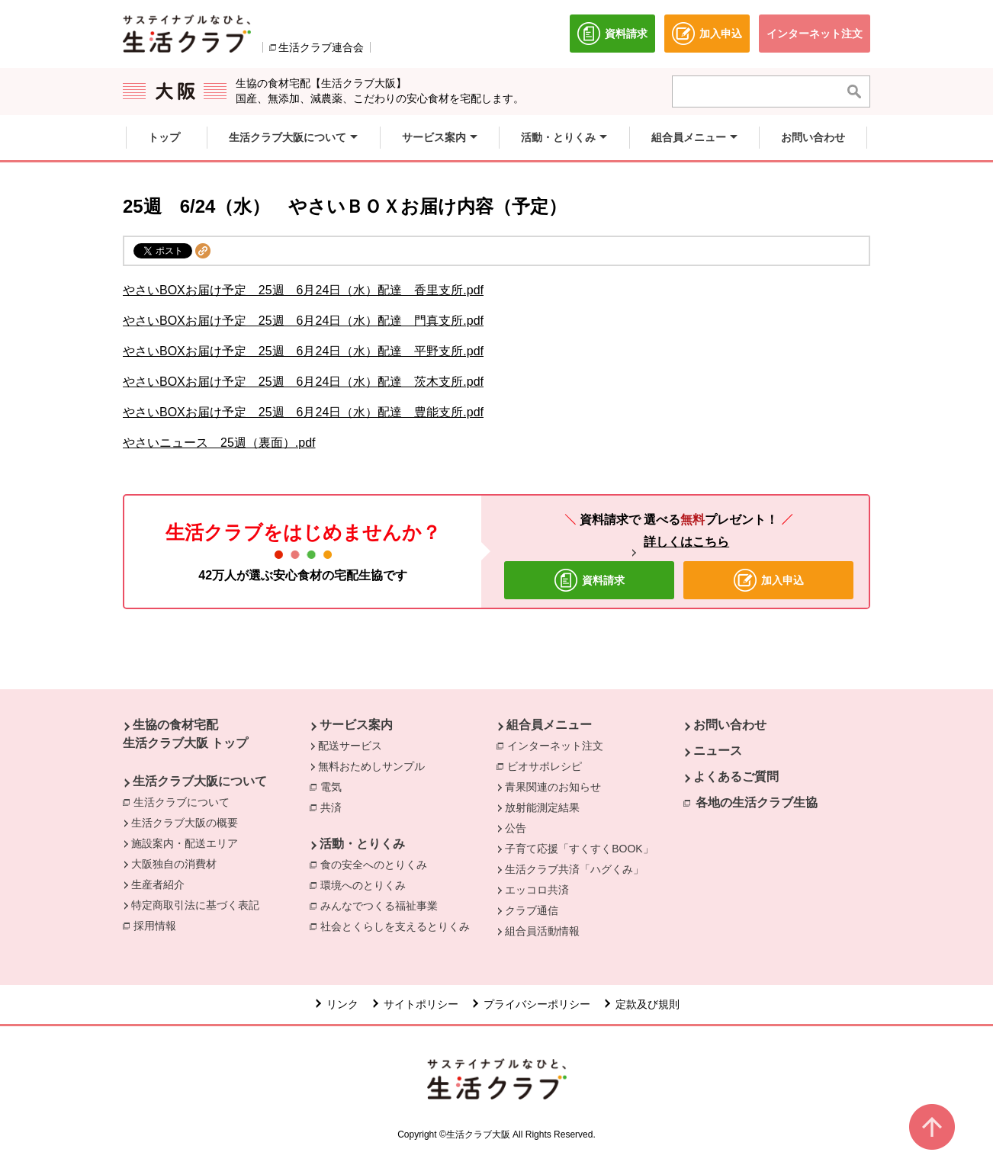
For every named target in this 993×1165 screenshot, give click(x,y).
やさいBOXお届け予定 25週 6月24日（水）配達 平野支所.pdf (303, 351)
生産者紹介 (158, 884)
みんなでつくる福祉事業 (382, 905)
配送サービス (350, 746)
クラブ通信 (531, 910)
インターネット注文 (559, 745)
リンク (342, 1004)
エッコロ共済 (537, 890)
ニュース (717, 750)
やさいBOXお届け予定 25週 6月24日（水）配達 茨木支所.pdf (303, 381)
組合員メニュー (549, 724)
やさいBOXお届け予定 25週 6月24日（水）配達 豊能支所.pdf (303, 412)
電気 (334, 786)
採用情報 (154, 925)
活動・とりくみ (362, 843)
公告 (515, 828)
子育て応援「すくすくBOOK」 (579, 848)
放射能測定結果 (542, 807)
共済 (334, 807)
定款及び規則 (647, 1004)
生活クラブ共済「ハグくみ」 (574, 869)
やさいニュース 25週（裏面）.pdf (219, 442)
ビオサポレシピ (548, 765)
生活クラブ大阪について (200, 781)
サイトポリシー (421, 1004)
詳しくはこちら (686, 541)
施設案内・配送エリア (184, 843)
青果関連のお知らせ (553, 787)
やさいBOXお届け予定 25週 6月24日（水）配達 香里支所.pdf (303, 290)
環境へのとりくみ (366, 884)
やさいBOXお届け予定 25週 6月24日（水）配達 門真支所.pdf (303, 320)
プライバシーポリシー (537, 1004)
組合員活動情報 (542, 931)
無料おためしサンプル (371, 766)
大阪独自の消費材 (174, 864)
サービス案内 (356, 724)
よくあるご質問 (736, 776)
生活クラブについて (185, 801)
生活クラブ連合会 (321, 47)
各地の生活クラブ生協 (757, 802)
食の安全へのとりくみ (377, 864)
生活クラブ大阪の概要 (184, 823)
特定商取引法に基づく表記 (195, 905)
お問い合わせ (729, 724)
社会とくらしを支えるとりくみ (398, 925)
